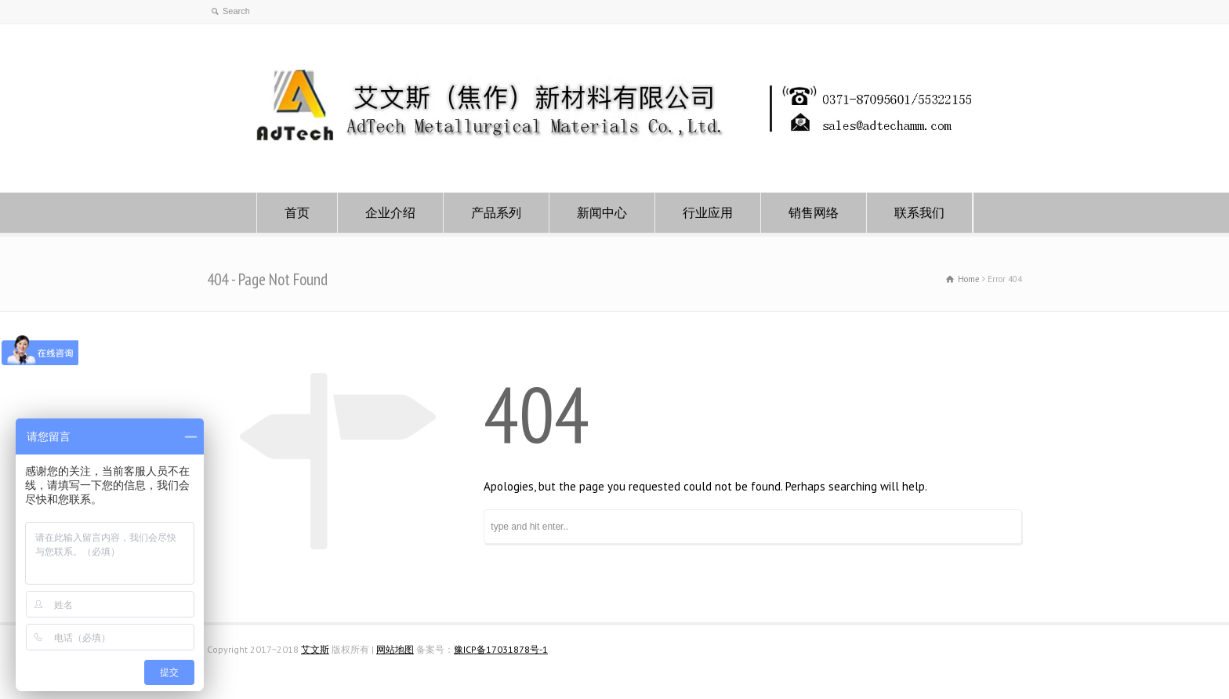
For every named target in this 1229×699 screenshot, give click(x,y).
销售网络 (814, 212)
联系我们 (919, 212)
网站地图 (395, 649)
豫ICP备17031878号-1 (501, 649)
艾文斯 (315, 649)
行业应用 (708, 212)
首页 (297, 212)
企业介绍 (390, 212)
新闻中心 (602, 212)
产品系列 (496, 212)
